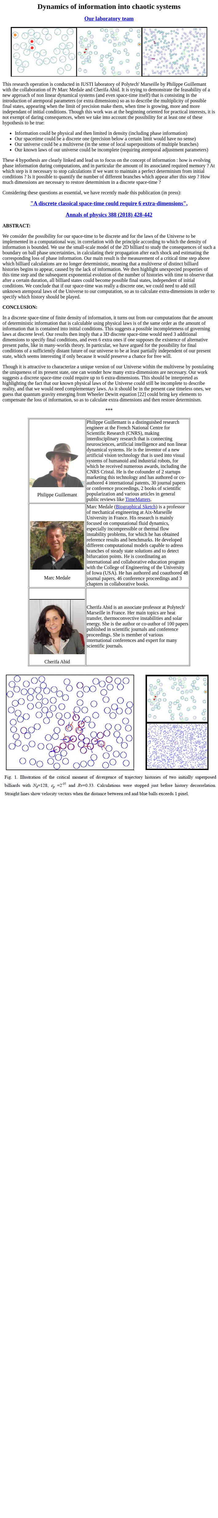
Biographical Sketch (136, 506)
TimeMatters (137, 499)
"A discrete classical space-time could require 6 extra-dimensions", (109, 203)
